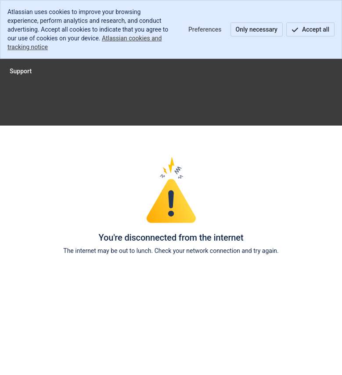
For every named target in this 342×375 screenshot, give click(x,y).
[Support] (20, 71)
